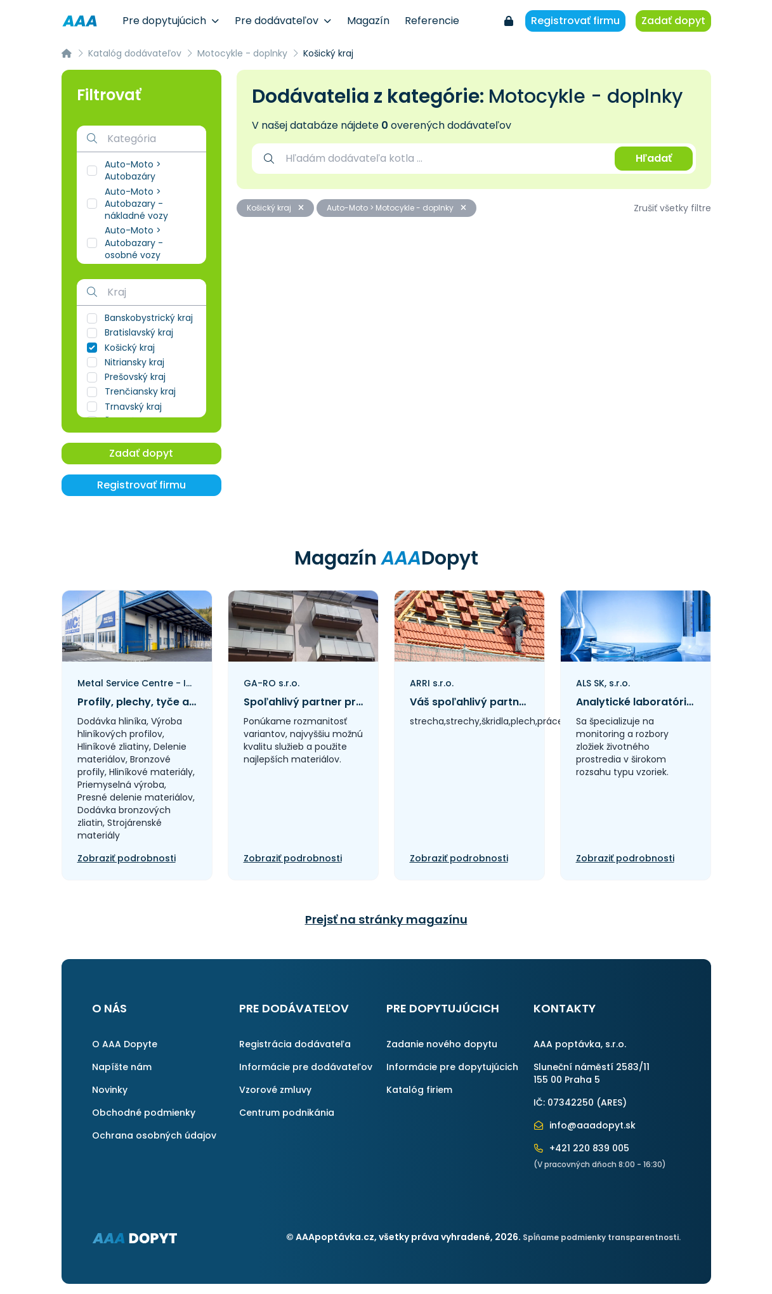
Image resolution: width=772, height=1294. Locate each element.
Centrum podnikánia (286, 1112)
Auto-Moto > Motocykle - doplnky (396, 207)
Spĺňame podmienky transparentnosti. (602, 1237)
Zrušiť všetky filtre (672, 208)
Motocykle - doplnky (242, 53)
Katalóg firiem (419, 1089)
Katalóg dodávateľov (134, 53)
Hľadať (654, 158)
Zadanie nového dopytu (441, 1044)
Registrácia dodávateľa (295, 1044)
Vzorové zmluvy (275, 1089)
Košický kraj (275, 207)
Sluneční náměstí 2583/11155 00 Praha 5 (591, 1073)
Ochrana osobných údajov (154, 1135)
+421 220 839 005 (581, 1148)
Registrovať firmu (575, 20)
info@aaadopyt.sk (584, 1125)
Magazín (368, 20)
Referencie (432, 20)
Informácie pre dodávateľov (305, 1067)
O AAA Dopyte (124, 1044)
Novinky (110, 1089)
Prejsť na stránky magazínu (386, 919)
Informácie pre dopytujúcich (452, 1067)
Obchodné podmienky (143, 1112)
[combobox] (443, 158)
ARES (611, 1102)
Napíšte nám (122, 1067)
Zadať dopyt (673, 20)
